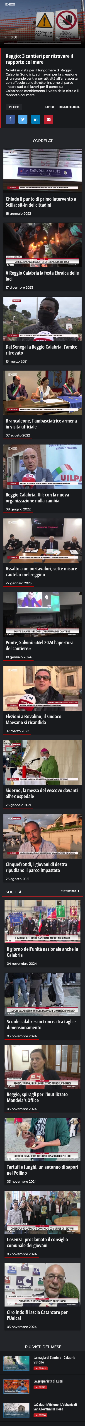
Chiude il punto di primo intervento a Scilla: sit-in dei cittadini (41, 201)
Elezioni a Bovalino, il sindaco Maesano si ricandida (33, 719)
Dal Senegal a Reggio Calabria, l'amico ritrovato (42, 349)
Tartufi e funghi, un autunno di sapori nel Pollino (42, 1169)
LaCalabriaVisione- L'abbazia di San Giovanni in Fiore (55, 1407)
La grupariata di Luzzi (48, 1381)
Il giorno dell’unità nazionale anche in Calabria (42, 951)
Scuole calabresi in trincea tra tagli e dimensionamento (41, 1024)
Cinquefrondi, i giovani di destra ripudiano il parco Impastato (36, 867)
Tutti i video (70, 891)
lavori (49, 107)
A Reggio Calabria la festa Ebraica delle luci (42, 275)
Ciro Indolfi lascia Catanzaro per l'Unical (37, 1315)
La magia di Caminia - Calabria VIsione (54, 1360)
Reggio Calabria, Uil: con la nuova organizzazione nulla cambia (37, 497)
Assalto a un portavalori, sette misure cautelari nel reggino (41, 571)
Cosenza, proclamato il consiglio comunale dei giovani (37, 1242)
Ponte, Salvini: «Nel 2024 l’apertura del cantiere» (39, 645)
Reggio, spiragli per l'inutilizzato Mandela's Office (37, 1097)
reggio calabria (69, 107)
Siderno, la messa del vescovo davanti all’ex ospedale (42, 793)
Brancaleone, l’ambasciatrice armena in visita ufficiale (41, 423)
